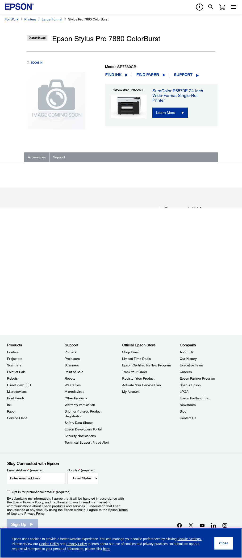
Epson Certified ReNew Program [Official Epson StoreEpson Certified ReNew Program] (146, 365)
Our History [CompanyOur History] (188, 359)
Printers (30, 19)
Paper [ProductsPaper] (11, 411)
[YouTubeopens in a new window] (202, 525)
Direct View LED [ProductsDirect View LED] (19, 385)
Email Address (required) (26, 470)
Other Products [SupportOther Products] (76, 398)
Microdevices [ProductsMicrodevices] (17, 391)
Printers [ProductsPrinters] (13, 352)
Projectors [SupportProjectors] (72, 359)
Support (183, 74)
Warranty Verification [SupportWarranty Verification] (80, 405)
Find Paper (147, 74)
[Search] (211, 7)
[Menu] (233, 7)
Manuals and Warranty (178, 275)
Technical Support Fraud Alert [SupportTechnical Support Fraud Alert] (87, 442)
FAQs (167, 270)
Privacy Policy (33, 502)
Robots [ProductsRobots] (12, 378)
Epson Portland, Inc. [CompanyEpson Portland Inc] (195, 398)
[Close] (223, 543)
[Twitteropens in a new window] (191, 525)
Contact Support (174, 289)
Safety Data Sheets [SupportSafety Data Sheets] (79, 423)
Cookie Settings (190, 539)
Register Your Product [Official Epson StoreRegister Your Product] (138, 378)
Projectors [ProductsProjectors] (14, 359)
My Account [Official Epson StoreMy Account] (131, 391)
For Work (11, 19)
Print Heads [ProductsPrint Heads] (16, 398)
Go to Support (42, 293)
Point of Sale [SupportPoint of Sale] (74, 372)
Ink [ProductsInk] (9, 405)
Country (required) (81, 470)
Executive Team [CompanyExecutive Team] (191, 365)
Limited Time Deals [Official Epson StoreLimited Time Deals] (136, 359)
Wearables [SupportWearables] (73, 385)
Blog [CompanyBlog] (183, 411)
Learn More (165, 112)
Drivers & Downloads (178, 266)
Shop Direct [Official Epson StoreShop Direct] (131, 352)
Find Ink (113, 74)
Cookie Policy (49, 544)
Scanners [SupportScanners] (72, 365)
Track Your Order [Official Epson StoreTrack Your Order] (134, 372)
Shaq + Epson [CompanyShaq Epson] (190, 385)
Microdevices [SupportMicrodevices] (74, 391)
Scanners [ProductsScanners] (14, 365)
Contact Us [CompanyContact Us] (188, 418)
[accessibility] (199, 7)
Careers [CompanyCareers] (186, 372)
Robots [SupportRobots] (70, 378)
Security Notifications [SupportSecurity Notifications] (80, 436)
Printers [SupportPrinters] (70, 352)
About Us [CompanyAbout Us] (186, 352)
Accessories (37, 157)
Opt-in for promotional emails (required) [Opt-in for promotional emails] (41, 492)
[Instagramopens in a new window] (225, 525)
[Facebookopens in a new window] (179, 525)
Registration (172, 285)
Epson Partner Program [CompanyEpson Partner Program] (197, 378)
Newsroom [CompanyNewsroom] (188, 405)
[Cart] (222, 7)
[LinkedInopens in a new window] (213, 525)
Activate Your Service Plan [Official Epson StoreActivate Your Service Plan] (141, 385)
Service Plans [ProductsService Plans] (17, 418)
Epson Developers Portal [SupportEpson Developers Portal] (83, 429)
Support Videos (174, 280)
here (106, 549)
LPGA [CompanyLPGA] (184, 391)
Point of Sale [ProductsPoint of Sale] (16, 372)
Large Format (52, 19)
